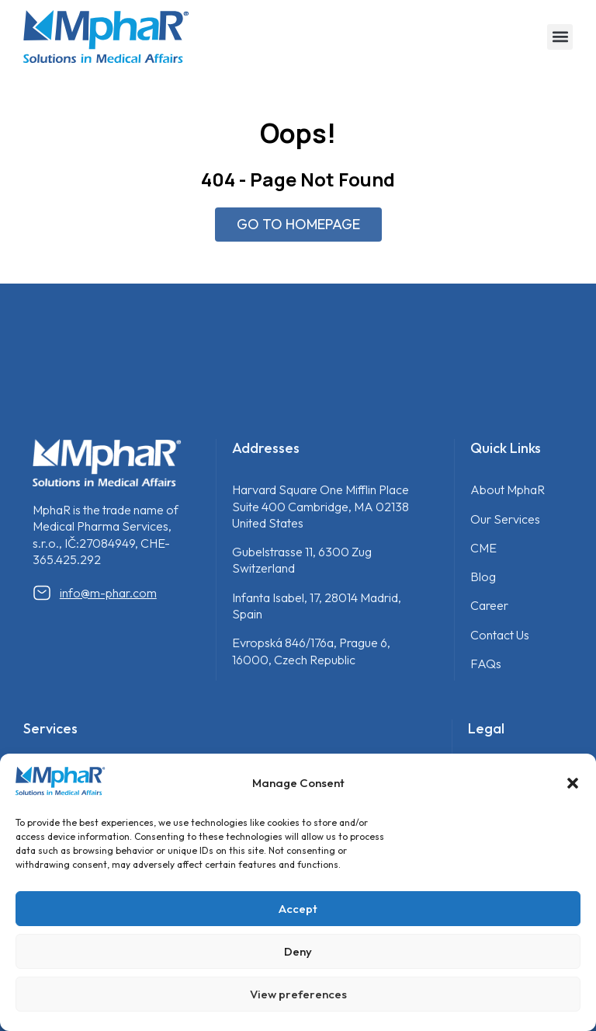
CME (483, 548)
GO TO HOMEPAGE (298, 224)
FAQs (485, 663)
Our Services (505, 519)
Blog (483, 576)
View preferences (298, 994)
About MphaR (507, 489)
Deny (298, 951)
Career (489, 605)
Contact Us (499, 635)
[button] (572, 783)
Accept (298, 908)
